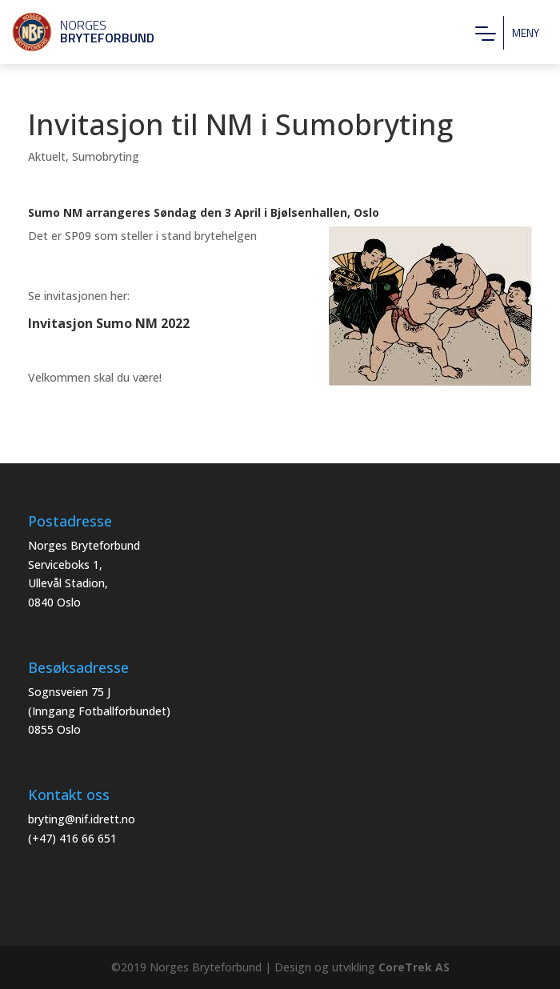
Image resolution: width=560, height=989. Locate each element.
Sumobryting (105, 156)
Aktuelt (47, 156)
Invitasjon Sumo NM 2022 (109, 323)
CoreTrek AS (414, 967)
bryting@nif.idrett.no (81, 819)
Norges (76, 31)
